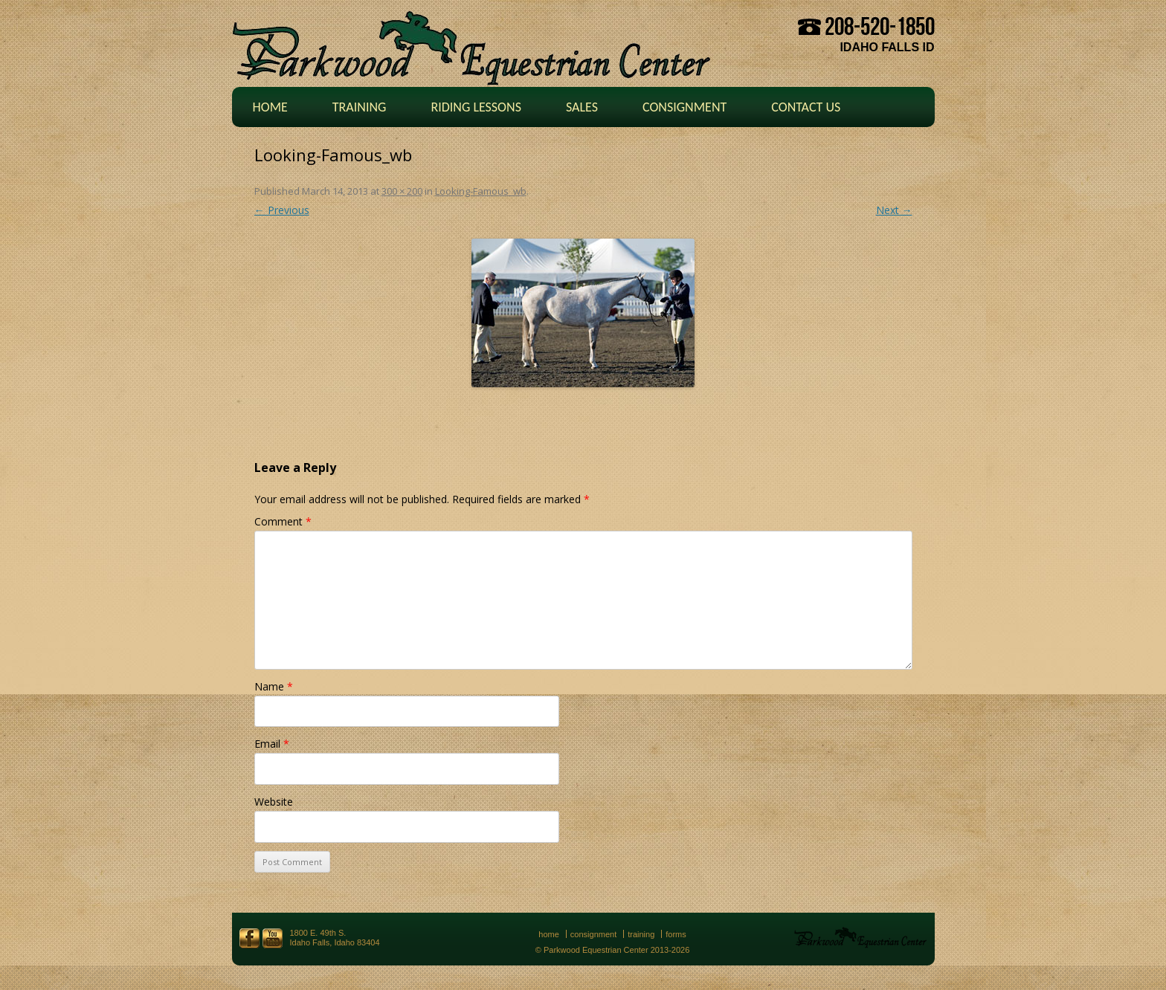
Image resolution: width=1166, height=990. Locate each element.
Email (271, 744)
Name (273, 686)
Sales (582, 107)
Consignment (684, 107)
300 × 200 (401, 191)
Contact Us (805, 107)
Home (270, 107)
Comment (283, 521)
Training (359, 107)
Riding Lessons (476, 107)
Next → (894, 210)
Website (273, 802)
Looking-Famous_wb (480, 191)
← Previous (281, 210)
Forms (676, 934)
